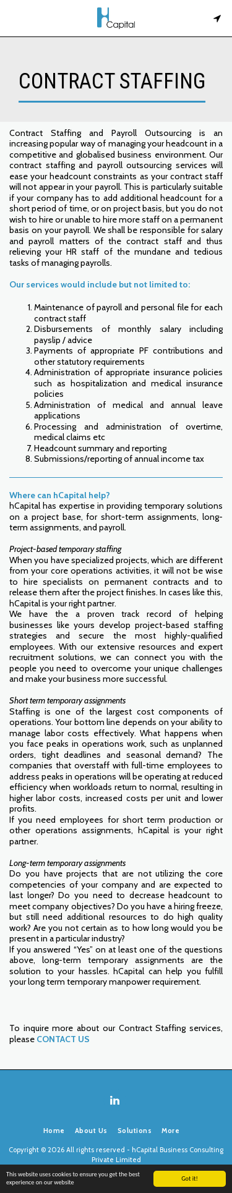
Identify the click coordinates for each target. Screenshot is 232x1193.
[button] (13, 18)
